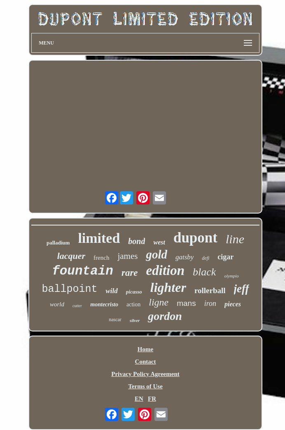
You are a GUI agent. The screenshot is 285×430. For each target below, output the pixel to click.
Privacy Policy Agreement (145, 374)
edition (165, 270)
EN (139, 398)
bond (136, 241)
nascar (115, 319)
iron (210, 303)
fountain (82, 271)
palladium (58, 243)
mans (186, 303)
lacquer (71, 256)
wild (111, 291)
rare (129, 273)
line (235, 239)
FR (152, 398)
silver (135, 320)
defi (205, 258)
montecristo (104, 304)
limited (99, 238)
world (57, 304)
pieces (232, 304)
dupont (195, 238)
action (133, 304)
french (101, 257)
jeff (241, 288)
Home (145, 349)
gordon (165, 316)
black (204, 272)
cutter (77, 305)
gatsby (184, 257)
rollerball (210, 290)
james (127, 256)
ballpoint (69, 289)
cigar (225, 257)
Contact (145, 361)
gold (156, 254)
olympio (231, 275)
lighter (168, 287)
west (159, 242)
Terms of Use (145, 386)
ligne (158, 302)
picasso (134, 292)
